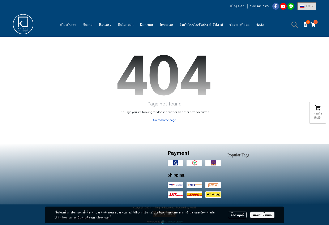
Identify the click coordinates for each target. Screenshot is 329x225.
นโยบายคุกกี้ (103, 217)
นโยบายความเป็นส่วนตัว (75, 217)
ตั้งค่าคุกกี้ (237, 215)
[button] (306, 6)
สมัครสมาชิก (259, 6)
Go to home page (164, 120)
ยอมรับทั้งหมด (262, 215)
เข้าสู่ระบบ (237, 6)
